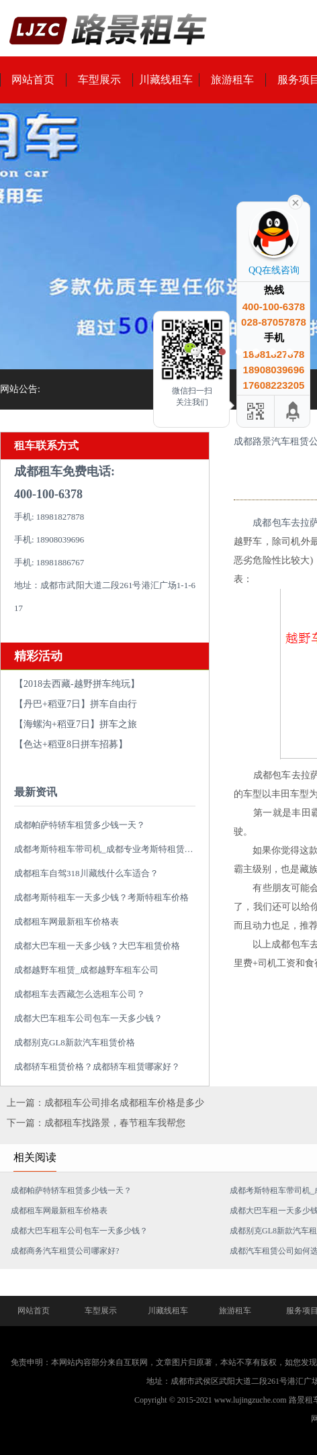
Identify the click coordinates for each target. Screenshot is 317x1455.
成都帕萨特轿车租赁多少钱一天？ (79, 825)
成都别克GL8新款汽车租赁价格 (74, 1042)
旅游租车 (232, 79)
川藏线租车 (166, 79)
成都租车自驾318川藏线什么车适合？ (86, 873)
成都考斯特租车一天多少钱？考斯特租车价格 (101, 897)
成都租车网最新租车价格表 (66, 922)
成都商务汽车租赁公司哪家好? (65, 1251)
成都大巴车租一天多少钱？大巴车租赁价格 (97, 946)
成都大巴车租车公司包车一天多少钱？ (88, 1018)
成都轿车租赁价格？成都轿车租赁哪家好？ (97, 1067)
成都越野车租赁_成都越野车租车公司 (86, 970)
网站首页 (33, 1310)
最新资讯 (35, 792)
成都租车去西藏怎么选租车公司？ (79, 994)
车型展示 (99, 79)
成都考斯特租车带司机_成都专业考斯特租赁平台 (108, 849)
